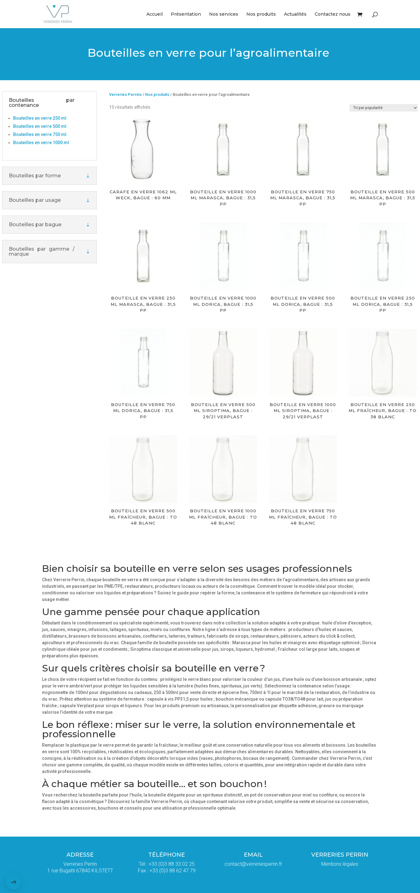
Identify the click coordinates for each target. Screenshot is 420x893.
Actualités (295, 14)
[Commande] (383, 108)
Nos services (223, 14)
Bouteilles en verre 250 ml (39, 118)
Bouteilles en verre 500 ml (39, 126)
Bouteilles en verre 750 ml (39, 134)
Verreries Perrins (125, 94)
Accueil (154, 14)
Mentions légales (339, 864)
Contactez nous (332, 14)
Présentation (186, 14)
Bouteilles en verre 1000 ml (41, 142)
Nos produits (261, 14)
